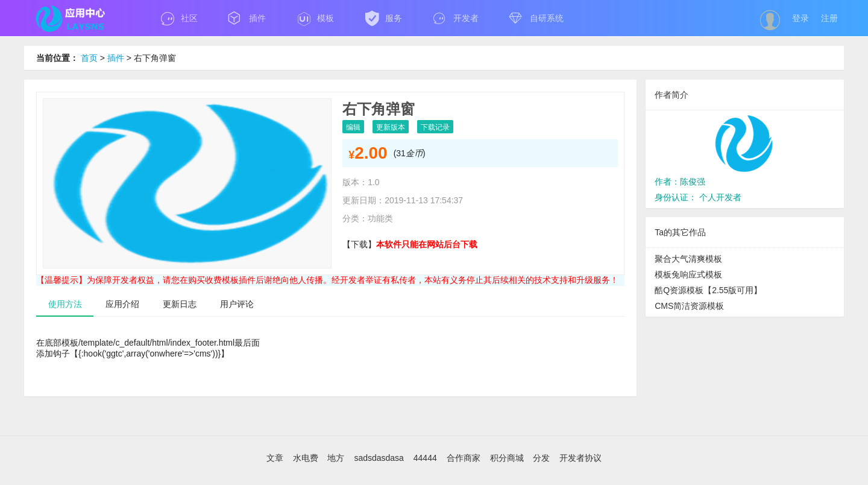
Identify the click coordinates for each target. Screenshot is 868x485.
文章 (276, 458)
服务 (383, 18)
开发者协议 (580, 458)
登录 (800, 18)
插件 (247, 18)
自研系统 (536, 18)
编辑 (353, 127)
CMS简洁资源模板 (689, 306)
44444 (426, 458)
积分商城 (508, 458)
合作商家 (465, 458)
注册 (829, 18)
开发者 (455, 18)
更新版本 (390, 127)
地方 (337, 458)
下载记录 (435, 127)
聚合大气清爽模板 (688, 259)
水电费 (307, 458)
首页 (89, 58)
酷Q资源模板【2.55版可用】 (708, 290)
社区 (179, 18)
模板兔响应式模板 (688, 274)
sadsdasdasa (380, 458)
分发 (542, 458)
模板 (315, 18)
